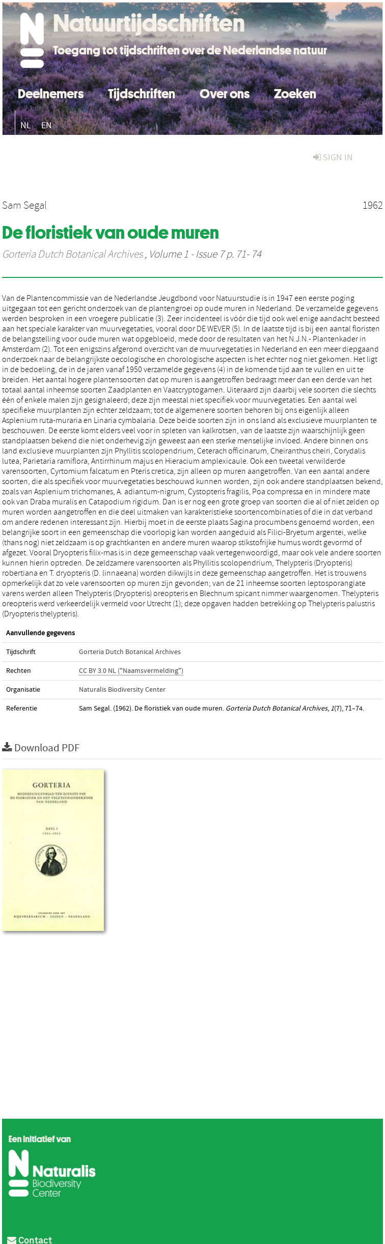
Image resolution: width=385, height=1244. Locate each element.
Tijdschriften (141, 92)
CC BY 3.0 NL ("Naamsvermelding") (131, 671)
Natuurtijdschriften (149, 23)
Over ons (225, 92)
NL (25, 125)
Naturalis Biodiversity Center (122, 690)
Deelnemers (51, 92)
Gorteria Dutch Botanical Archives (72, 254)
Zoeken (295, 92)
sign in (333, 157)
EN (46, 125)
